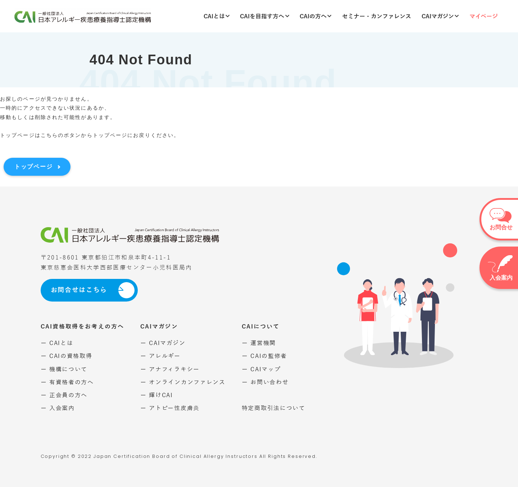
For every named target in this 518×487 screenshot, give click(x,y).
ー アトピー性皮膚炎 (170, 408)
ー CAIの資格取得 (66, 356)
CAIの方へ (316, 16)
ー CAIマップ (261, 369)
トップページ (33, 167)
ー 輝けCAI (156, 395)
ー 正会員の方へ (64, 395)
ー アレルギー (160, 356)
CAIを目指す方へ (264, 16)
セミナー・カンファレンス (376, 16)
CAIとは (217, 16)
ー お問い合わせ (265, 382)
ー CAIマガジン (162, 343)
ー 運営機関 (259, 343)
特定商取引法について (273, 408)
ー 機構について (64, 369)
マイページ (483, 16)
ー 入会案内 (58, 408)
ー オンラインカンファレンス (183, 382)
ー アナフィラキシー (170, 369)
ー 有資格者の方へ (67, 382)
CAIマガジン (440, 16)
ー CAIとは (57, 343)
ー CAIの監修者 (264, 356)
